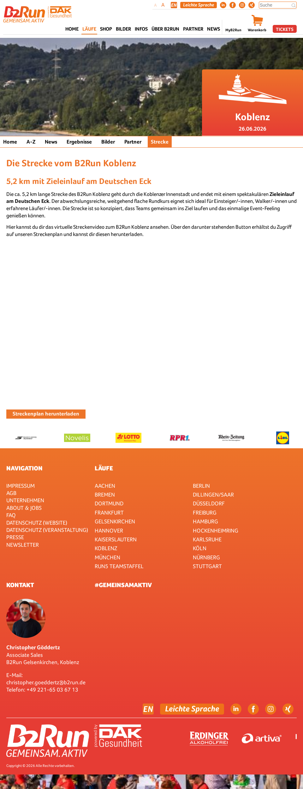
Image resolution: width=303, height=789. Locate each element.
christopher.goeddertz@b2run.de (46, 682)
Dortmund (109, 503)
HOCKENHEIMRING (215, 530)
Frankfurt (109, 512)
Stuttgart (207, 566)
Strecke (160, 142)
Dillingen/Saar (213, 494)
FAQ (11, 515)
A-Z (31, 142)
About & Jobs (24, 507)
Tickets (285, 29)
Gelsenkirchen (115, 521)
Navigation (24, 468)
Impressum (20, 485)
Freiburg (205, 512)
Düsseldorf (209, 503)
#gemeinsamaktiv (123, 585)
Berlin (201, 485)
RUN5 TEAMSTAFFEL (119, 566)
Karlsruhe (207, 539)
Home (72, 29)
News (213, 29)
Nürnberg (206, 557)
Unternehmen (25, 500)
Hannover (109, 530)
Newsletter (22, 544)
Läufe (104, 468)
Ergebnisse (79, 142)
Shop (106, 29)
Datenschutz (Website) (36, 522)
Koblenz (106, 548)
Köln (199, 548)
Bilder (123, 29)
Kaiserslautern (116, 539)
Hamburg (205, 521)
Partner (132, 142)
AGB (11, 493)
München (107, 557)
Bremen (105, 494)
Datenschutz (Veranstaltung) (47, 530)
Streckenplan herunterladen (46, 414)
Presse (15, 537)
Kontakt (20, 585)
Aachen (105, 485)
